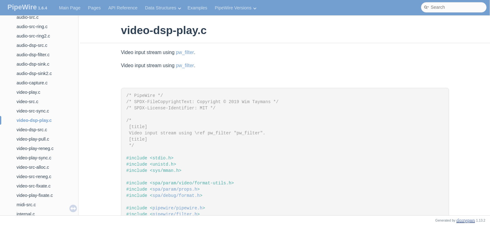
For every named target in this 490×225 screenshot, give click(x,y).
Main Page (70, 7)
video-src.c (27, 101)
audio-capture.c (32, 82)
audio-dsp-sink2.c (34, 73)
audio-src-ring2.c (33, 35)
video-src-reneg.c (34, 176)
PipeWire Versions (235, 7)
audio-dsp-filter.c (33, 54)
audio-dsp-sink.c (33, 64)
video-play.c (28, 92)
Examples (197, 7)
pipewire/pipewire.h (177, 208)
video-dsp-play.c (34, 120)
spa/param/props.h (174, 189)
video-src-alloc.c (33, 167)
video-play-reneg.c (35, 148)
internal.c (26, 214)
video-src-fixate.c (34, 185)
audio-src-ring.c (32, 26)
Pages (94, 7)
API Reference (123, 7)
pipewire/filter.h (174, 214)
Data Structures (163, 7)
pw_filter (185, 52)
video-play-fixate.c (35, 195)
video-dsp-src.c (32, 129)
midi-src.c (26, 204)
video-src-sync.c (33, 110)
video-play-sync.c (34, 157)
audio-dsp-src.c (32, 45)
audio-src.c (27, 17)
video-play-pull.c (33, 139)
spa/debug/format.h (176, 195)
